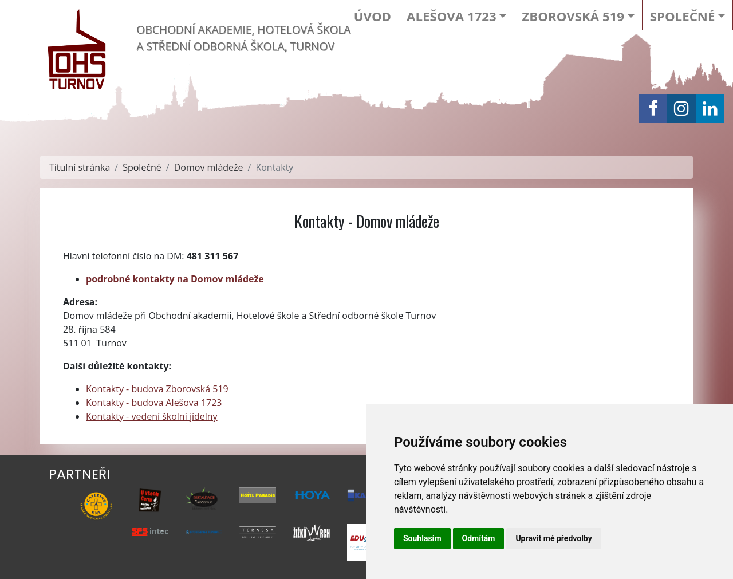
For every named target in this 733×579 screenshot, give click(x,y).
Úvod (372, 16)
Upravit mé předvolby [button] (553, 538)
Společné (682, 16)
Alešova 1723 (451, 16)
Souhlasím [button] (422, 538)
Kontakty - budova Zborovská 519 (157, 389)
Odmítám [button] (478, 538)
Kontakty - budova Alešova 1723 (154, 402)
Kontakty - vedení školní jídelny (152, 416)
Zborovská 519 (573, 16)
